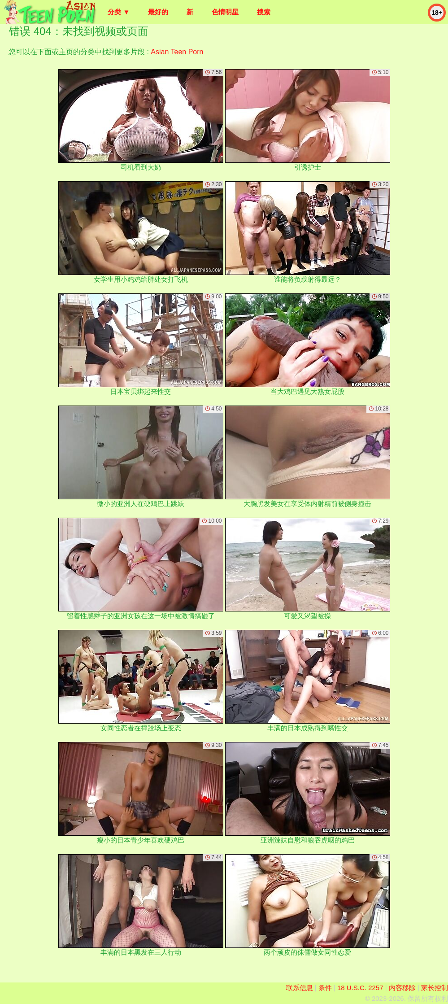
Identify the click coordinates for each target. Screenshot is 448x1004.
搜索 (263, 12)
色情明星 (225, 12)
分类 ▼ (119, 12)
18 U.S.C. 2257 (360, 987)
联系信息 (299, 987)
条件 (325, 987)
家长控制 (434, 987)
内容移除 (402, 987)
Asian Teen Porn (177, 52)
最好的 (158, 12)
